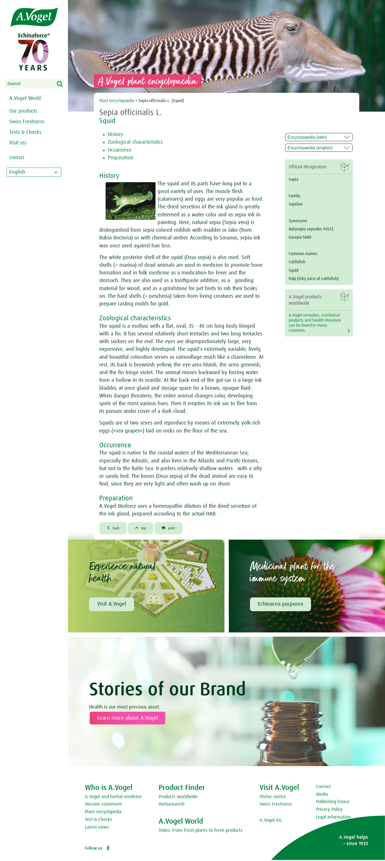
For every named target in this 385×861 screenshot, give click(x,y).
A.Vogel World (25, 98)
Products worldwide (178, 798)
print (175, 528)
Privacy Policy (329, 810)
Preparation (120, 157)
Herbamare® (172, 805)
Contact (323, 787)
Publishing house (332, 803)
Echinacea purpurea (280, 605)
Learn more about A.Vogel (127, 719)
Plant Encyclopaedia (116, 101)
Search (63, 84)
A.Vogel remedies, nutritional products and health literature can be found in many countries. (315, 323)
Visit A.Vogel (111, 605)
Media (322, 795)
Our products (23, 111)
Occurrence (119, 150)
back (114, 528)
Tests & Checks (25, 132)
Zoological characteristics (135, 142)
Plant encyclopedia (103, 813)
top (144, 528)
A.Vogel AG (270, 821)
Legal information (333, 818)
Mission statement (103, 805)
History (115, 134)
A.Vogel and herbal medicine (113, 798)
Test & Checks (98, 820)
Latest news (97, 828)
